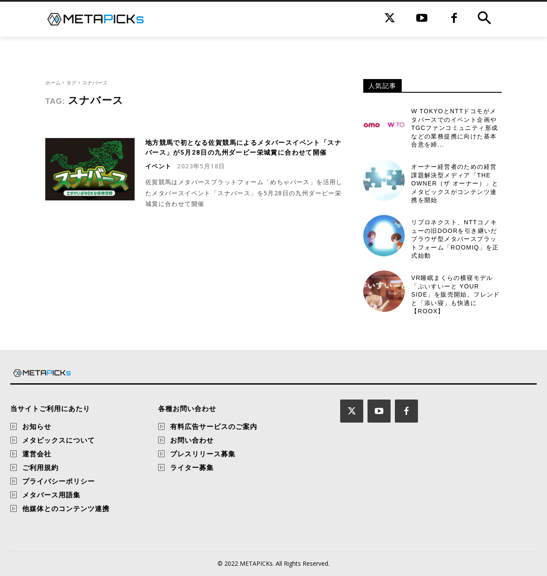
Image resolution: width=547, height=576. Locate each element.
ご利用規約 (40, 467)
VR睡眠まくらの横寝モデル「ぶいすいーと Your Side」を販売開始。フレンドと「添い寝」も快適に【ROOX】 (455, 294)
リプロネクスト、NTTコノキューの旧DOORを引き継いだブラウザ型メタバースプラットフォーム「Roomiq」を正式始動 (455, 239)
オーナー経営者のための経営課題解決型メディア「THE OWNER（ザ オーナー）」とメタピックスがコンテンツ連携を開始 (455, 183)
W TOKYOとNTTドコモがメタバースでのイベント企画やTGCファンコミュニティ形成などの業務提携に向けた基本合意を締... (454, 128)
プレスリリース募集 (202, 453)
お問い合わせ (192, 440)
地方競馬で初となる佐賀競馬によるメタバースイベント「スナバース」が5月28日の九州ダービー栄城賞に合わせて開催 (241, 152)
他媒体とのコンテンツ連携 (65, 508)
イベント (158, 176)
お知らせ (36, 426)
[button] (484, 19)
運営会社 (36, 453)
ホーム (53, 82)
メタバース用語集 (51, 495)
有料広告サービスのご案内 (213, 426)
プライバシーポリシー (58, 481)
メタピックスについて (58, 440)
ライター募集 (192, 467)
